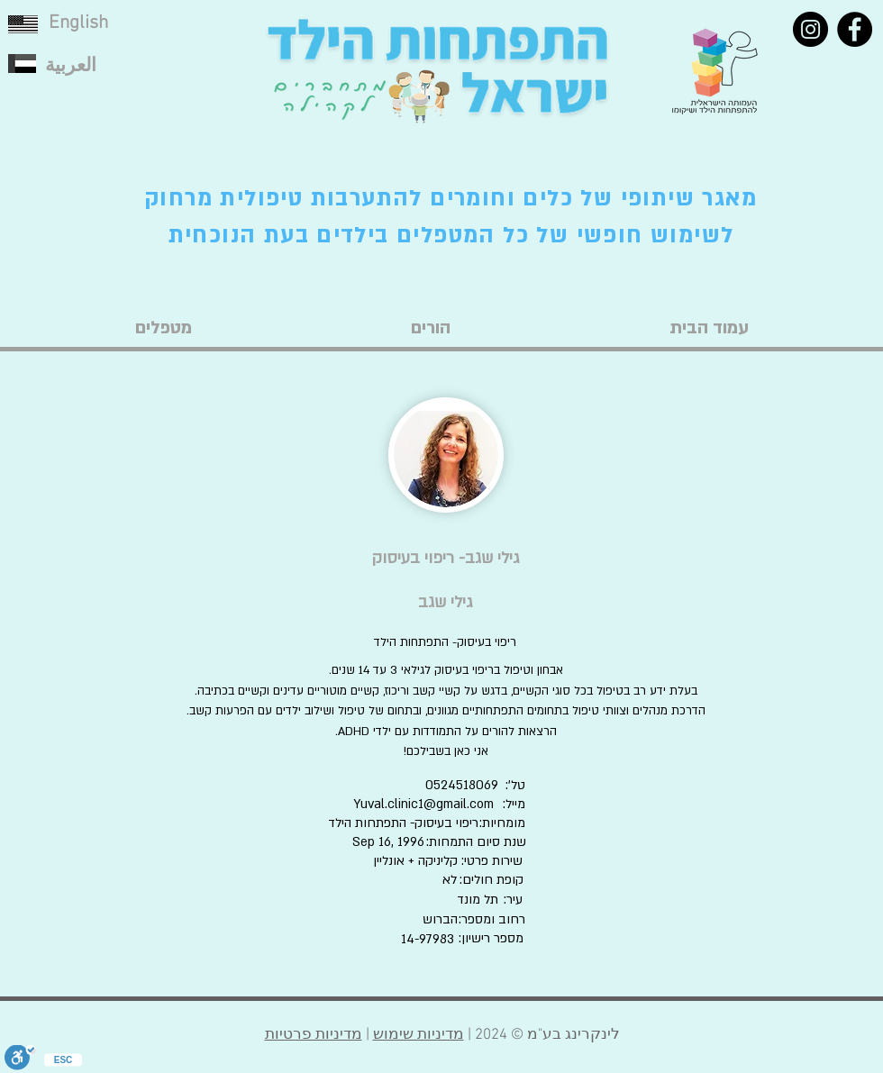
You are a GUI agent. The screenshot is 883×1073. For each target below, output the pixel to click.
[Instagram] (810, 29)
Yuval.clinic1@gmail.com (423, 804)
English (78, 23)
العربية (70, 66)
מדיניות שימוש (418, 1035)
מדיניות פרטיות (313, 1035)
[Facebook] (854, 29)
